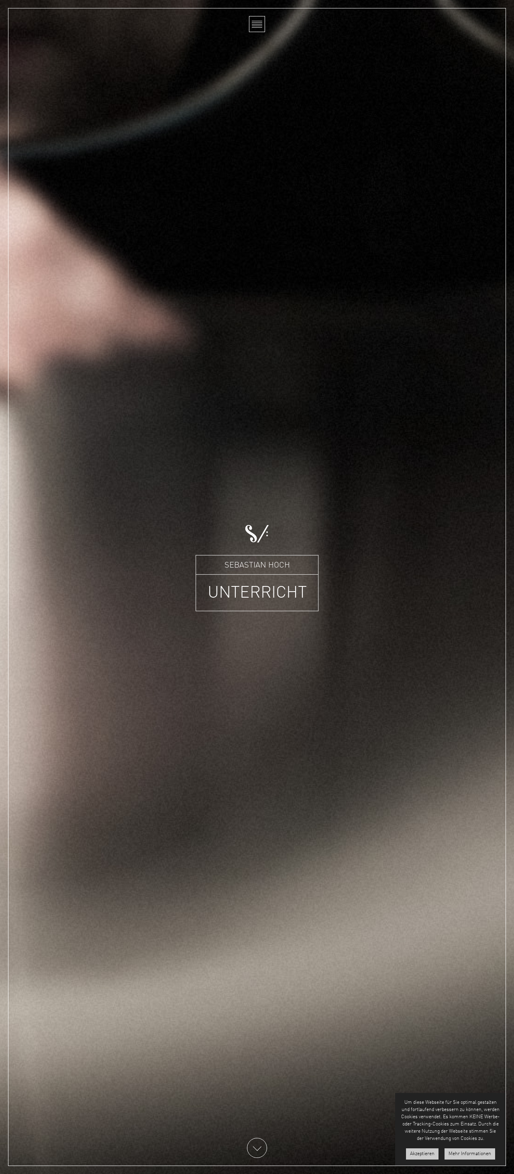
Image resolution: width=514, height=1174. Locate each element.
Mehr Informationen (470, 1154)
